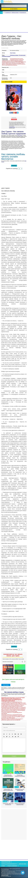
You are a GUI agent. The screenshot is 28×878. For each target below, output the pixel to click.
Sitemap (3, 865)
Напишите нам (12, 127)
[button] (4, 734)
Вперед (14, 165)
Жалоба (14, 119)
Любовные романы (14, 55)
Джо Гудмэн (12, 52)
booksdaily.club (7, 1)
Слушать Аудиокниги (12, 865)
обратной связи (4, 875)
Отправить (14, 756)
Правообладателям (5, 861)
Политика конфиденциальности (9, 863)
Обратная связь (22, 863)
